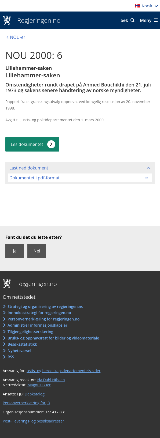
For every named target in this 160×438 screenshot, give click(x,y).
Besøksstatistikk (22, 344)
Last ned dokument (28, 168)
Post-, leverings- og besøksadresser (33, 421)
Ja (14, 251)
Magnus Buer (39, 384)
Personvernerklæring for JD (26, 402)
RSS (11, 356)
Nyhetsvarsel (19, 350)
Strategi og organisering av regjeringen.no (45, 306)
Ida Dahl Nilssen (51, 379)
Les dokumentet (27, 144)
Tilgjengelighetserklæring (30, 331)
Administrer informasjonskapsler (37, 325)
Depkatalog (35, 394)
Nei (36, 251)
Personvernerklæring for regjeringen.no (43, 319)
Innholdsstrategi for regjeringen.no (39, 312)
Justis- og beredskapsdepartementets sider (63, 370)
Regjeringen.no (37, 20)
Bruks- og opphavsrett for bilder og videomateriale (53, 338)
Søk (124, 20)
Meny (145, 20)
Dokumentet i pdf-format (34, 178)
